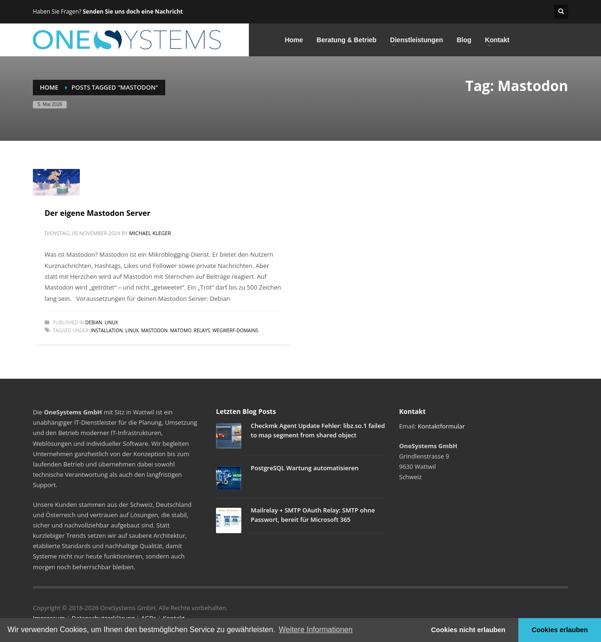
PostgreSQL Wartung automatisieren (305, 468)
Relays (202, 330)
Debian (93, 322)
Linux (111, 322)
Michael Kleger (150, 233)
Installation (107, 330)
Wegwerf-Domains (235, 330)
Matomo (180, 330)
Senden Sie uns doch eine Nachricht (133, 11)
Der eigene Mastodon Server (97, 213)
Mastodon (154, 330)
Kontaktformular (441, 426)
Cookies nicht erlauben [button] (468, 630)
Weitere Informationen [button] (316, 630)
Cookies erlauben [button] (560, 630)
